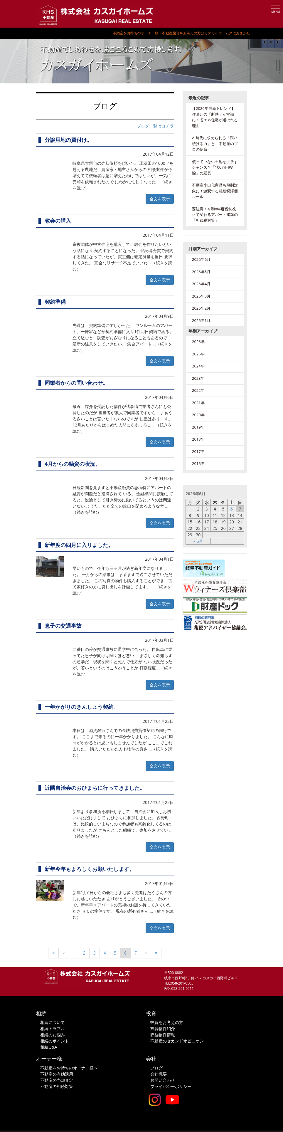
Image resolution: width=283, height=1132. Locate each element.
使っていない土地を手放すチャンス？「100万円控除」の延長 (215, 167)
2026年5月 (201, 271)
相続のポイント (54, 1041)
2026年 (198, 341)
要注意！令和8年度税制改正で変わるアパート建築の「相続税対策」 (215, 214)
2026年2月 (201, 308)
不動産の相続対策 (56, 1086)
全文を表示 (159, 198)
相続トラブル (52, 1028)
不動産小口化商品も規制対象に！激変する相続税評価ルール (215, 190)
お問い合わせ (162, 1080)
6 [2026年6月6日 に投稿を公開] (231, 509)
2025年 (198, 354)
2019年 (198, 427)
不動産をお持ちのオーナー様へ (69, 1068)
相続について (52, 1022)
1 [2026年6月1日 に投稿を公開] (190, 509)
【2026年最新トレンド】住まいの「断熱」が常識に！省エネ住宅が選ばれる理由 (215, 117)
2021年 (198, 402)
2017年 (198, 451)
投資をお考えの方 (166, 1022)
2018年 (198, 439)
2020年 (198, 414)
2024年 (198, 366)
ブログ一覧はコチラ (155, 126)
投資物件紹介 (162, 1028)
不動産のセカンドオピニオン (177, 1041)
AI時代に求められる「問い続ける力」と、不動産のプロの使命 (215, 143)
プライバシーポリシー (170, 1086)
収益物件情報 (162, 1034)
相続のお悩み (52, 1034)
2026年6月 (201, 259)
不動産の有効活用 (56, 1074)
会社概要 (158, 1074)
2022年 (198, 390)
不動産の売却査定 (56, 1080)
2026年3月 (201, 296)
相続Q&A (48, 1047)
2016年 (198, 463)
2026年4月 (201, 283)
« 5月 (198, 541)
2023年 (198, 378)
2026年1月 (201, 320)
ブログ (156, 1068)
